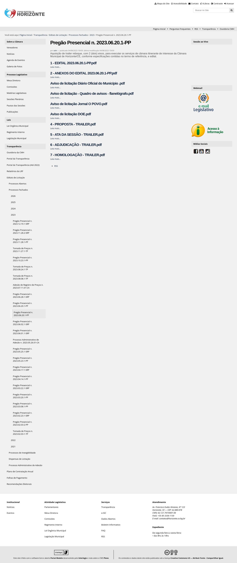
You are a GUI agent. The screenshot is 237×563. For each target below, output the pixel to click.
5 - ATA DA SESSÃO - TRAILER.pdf (76, 135)
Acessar (230, 3)
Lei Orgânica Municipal (55, 530)
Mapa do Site (163, 3)
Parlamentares (51, 507)
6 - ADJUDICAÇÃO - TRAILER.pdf (75, 145)
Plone (106, 558)
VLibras (206, 3)
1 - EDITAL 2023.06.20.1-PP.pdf (73, 63)
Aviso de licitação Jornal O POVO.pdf (78, 104)
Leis (9, 119)
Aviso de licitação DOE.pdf (70, 114)
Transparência (209, 28)
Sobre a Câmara (15, 41)
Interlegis (83, 558)
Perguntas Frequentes (179, 28)
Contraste (218, 3)
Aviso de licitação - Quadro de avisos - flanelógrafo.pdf (91, 94)
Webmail (197, 88)
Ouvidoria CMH (227, 28)
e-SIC (103, 513)
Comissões (49, 518)
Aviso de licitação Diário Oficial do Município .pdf (87, 83)
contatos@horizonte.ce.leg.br (172, 518)
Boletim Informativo (110, 524)
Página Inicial (159, 28)
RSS (196, 28)
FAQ (103, 530)
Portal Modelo (56, 558)
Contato (195, 3)
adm (55, 50)
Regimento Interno (53, 524)
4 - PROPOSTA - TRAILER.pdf (72, 124)
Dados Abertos (108, 518)
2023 (92, 35)
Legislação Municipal (54, 536)
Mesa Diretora (51, 513)
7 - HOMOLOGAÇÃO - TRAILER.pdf (77, 155)
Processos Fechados (78, 35)
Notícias (10, 507)
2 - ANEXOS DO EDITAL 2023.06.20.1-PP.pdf (83, 73)
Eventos (10, 513)
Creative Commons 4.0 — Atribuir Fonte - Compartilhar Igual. (197, 558)
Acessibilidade (180, 3)
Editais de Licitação (58, 35)
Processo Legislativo (17, 74)
